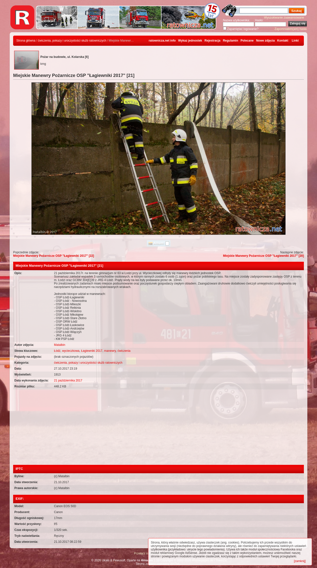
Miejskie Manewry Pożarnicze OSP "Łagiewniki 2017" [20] (263, 256)
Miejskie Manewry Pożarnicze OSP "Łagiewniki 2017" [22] (53, 256)
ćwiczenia (124, 351)
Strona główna (25, 40)
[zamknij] (300, 561)
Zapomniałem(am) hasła (291, 29)
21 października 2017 (68, 380)
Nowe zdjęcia (265, 40)
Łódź (57, 351)
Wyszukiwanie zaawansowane (284, 17)
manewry (110, 351)
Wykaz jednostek (190, 40)
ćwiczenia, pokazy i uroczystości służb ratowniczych (72, 40)
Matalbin (59, 345)
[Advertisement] (158, 427)
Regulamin (230, 40)
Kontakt (282, 40)
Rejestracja (212, 40)
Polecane (247, 40)
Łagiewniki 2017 (91, 351)
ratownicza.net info (162, 40)
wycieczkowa (70, 351)
